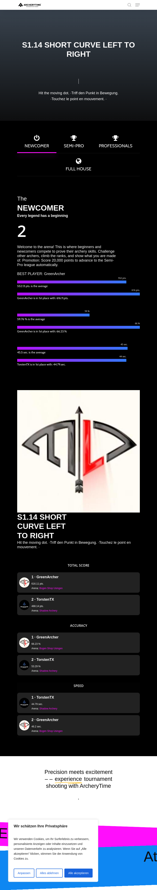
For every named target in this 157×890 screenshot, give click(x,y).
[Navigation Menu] (137, 5)
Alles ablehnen (49, 873)
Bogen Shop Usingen (51, 588)
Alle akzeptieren (78, 873)
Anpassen (24, 873)
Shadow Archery (48, 610)
